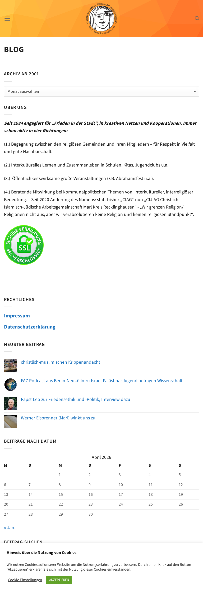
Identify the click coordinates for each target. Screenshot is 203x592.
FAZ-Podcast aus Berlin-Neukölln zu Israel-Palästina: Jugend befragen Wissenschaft (101, 380)
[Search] (197, 18)
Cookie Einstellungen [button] (25, 580)
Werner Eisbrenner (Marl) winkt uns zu (58, 418)
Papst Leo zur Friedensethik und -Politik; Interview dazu (75, 399)
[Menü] (7, 18)
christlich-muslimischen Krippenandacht (60, 362)
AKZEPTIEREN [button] (59, 579)
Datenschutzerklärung (30, 327)
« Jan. (9, 527)
